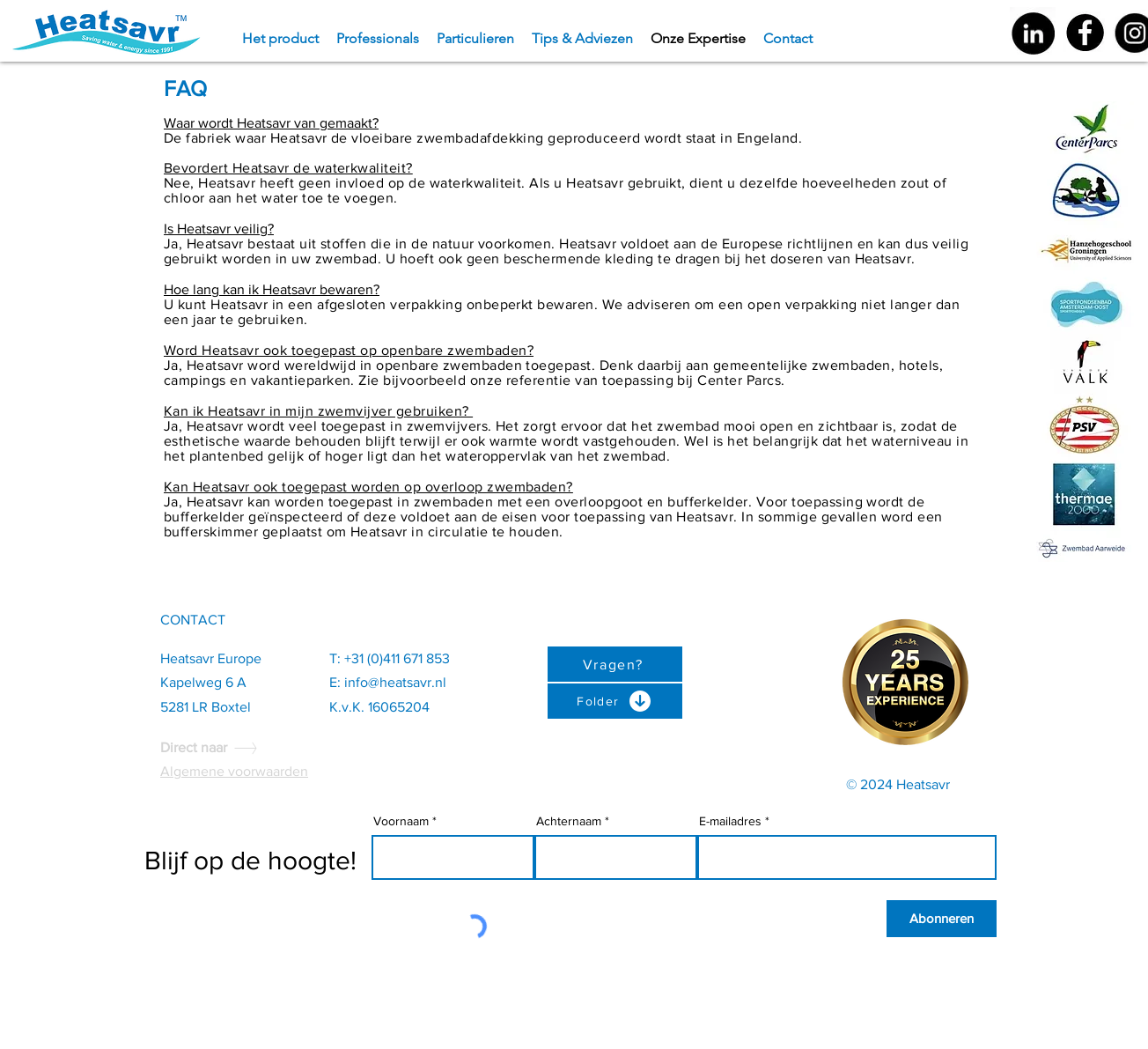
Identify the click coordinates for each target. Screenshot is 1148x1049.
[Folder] (615, 701)
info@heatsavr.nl (395, 682)
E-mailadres (730, 821)
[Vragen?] (615, 664)
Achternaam (568, 821)
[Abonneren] (942, 918)
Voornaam (401, 821)
